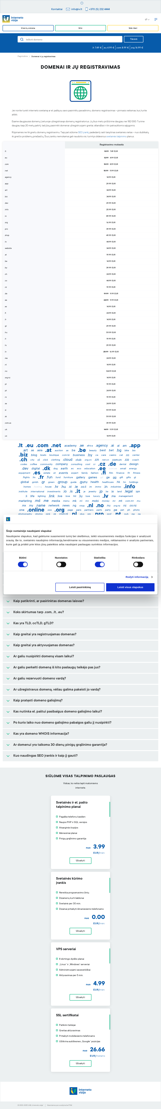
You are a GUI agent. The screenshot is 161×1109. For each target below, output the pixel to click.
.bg (118, 450)
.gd (101, 477)
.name (40, 506)
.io (65, 492)
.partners (88, 510)
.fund (58, 477)
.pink (47, 514)
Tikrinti (133, 39)
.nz (124, 505)
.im (90, 487)
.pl (74, 514)
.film (111, 473)
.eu (29, 446)
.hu (63, 487)
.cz (101, 464)
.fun (49, 477)
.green (51, 482)
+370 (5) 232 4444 (99, 9)
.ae (81, 446)
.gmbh (35, 482)
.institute (23, 491)
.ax (67, 450)
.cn (96, 460)
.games (92, 477)
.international (37, 491)
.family (84, 473)
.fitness (136, 473)
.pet (122, 510)
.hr (56, 487)
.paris (78, 510)
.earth (64, 468)
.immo (98, 487)
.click (45, 460)
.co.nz (133, 505)
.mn (87, 501)
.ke (106, 491)
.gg (114, 477)
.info (129, 487)
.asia (39, 450)
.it (77, 492)
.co (126, 460)
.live (59, 496)
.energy (133, 468)
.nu (108, 505)
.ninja (81, 506)
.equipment (24, 473)
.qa (138, 514)
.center (136, 455)
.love (67, 496)
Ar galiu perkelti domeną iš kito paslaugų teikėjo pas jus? (56, 668)
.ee (102, 469)
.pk (54, 514)
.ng (74, 505)
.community (46, 464)
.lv (105, 496)
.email (123, 468)
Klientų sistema (28, 28)
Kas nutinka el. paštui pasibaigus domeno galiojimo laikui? (57, 712)
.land (119, 491)
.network (53, 505)
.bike (126, 450)
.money (105, 501)
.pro (99, 514)
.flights (26, 477)
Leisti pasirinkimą (80, 587)
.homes (27, 487)
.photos (39, 514)
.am (124, 446)
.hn (124, 482)
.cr (94, 464)
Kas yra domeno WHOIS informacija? (41, 734)
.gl (134, 477)
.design (133, 464)
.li (26, 496)
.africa (89, 446)
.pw (133, 514)
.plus (81, 514)
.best (102, 450)
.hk (118, 482)
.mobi (95, 501)
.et (54, 473)
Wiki (80, 28)
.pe (115, 510)
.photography (25, 514)
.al (118, 446)
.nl (90, 506)
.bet (111, 450)
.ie (76, 487)
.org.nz (116, 506)
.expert (74, 473)
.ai (112, 446)
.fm (34, 477)
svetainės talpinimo (116, 136)
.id (70, 487)
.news (66, 505)
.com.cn (117, 460)
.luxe (87, 496)
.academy (70, 446)
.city (32, 460)
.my (31, 505)
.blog (34, 455)
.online (35, 510)
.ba (73, 450)
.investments (53, 491)
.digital (35, 468)
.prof (108, 514)
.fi (103, 473)
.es (36, 473)
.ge (108, 477)
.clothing (55, 460)
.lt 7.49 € (97, 48)
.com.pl (63, 514)
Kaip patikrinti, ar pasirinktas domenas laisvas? (48, 601)
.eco (79, 468)
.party (108, 510)
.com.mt (129, 501)
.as (32, 450)
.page (70, 510)
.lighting (41, 496)
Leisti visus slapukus (130, 587)
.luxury (96, 496)
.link (51, 496)
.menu (66, 501)
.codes (23, 464)
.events (63, 473)
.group (62, 482)
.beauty (93, 450)
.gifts (128, 477)
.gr (43, 482)
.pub (126, 514)
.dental (122, 464)
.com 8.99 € (122, 48)
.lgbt (137, 491)
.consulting (76, 464)
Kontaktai (57, 9)
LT (147, 20)
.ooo (49, 510)
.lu (80, 496)
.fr (41, 478)
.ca (96, 455)
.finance (120, 473)
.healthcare (108, 482)
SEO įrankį (83, 132)
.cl (38, 460)
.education (89, 468)
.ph (128, 510)
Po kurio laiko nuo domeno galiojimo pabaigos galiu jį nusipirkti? (62, 723)
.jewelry (92, 491)
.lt (20, 446)
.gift (121, 477)
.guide (73, 482)
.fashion (94, 473)
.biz (23, 455)
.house (48, 487)
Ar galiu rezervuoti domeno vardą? (39, 679)
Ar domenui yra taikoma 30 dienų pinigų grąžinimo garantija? (60, 745)
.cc (127, 455)
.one (21, 510)
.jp (101, 492)
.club (78, 460)
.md (37, 501)
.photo (136, 510)
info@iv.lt (76, 9)
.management (125, 496)
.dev (25, 469)
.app (134, 446)
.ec (72, 468)
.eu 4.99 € (109, 48)
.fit (128, 473)
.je (84, 491)
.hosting (37, 487)
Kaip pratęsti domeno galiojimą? (38, 701)
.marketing (25, 501)
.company (61, 464)
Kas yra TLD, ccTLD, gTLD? (33, 623)
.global (24, 482)
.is (70, 492)
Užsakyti (80, 861)
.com (42, 446)
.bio (134, 450)
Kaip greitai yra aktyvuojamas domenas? (44, 645)
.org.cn (88, 460)
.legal (128, 492)
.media (55, 501)
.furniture (68, 477)
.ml (80, 501)
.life (32, 496)
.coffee (33, 464)
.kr (112, 491)
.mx (24, 505)
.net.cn (105, 460)
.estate (46, 473)
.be (82, 451)
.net (56, 446)
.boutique (54, 455)
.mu (138, 501)
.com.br (66, 455)
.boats (43, 455)
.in (106, 487)
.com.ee (113, 468)
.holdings (133, 482)
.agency (102, 446)
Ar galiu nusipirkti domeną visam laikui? (43, 656)
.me (46, 501)
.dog (55, 468)
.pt (117, 514)
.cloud (67, 460)
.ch (23, 460)
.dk (46, 469)
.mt (120, 501)
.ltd (74, 496)
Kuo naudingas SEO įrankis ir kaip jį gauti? (45, 756)
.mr (114, 501)
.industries (115, 487)
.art (25, 450)
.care (103, 455)
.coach (135, 460)
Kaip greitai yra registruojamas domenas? (44, 634)
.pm (89, 514)
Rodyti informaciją (137, 576)
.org (59, 510)
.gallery (80, 477)
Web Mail (133, 28)
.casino (112, 455)
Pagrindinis (23, 56)
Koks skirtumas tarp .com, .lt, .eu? (38, 612)
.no (100, 506)
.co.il (83, 487)
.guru (83, 482)
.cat (121, 455)
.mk (74, 501)
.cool (87, 464)
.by (90, 455)
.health (94, 482)
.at (48, 451)
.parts (99, 510)
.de (112, 464)
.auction (58, 450)
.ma (113, 496)
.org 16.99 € (137, 48)
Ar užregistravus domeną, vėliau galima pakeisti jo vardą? (56, 690)
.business (78, 455)
